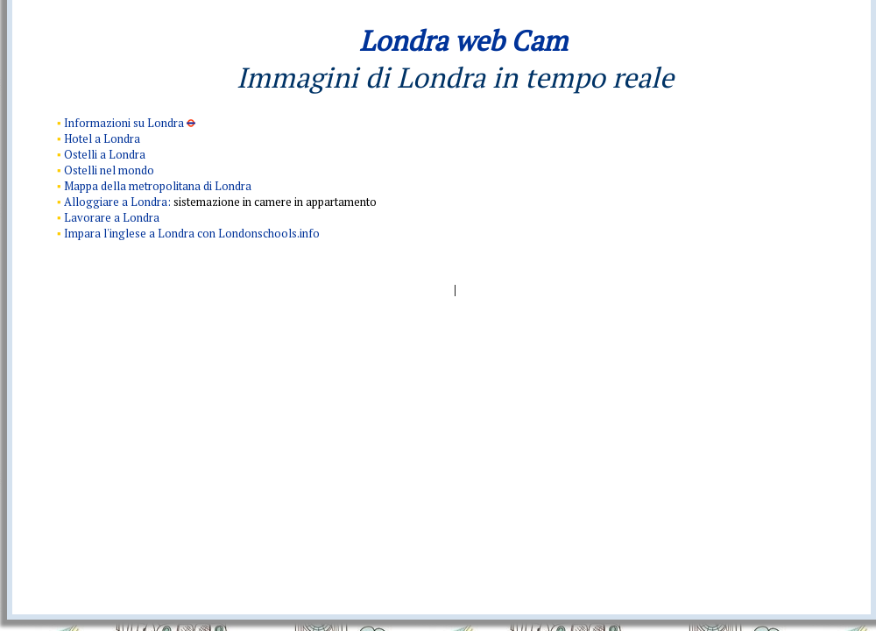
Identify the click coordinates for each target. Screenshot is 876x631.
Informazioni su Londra (125, 123)
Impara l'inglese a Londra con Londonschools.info (192, 233)
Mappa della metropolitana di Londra (157, 186)
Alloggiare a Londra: (118, 201)
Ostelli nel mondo (109, 170)
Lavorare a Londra (111, 217)
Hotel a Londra (102, 138)
